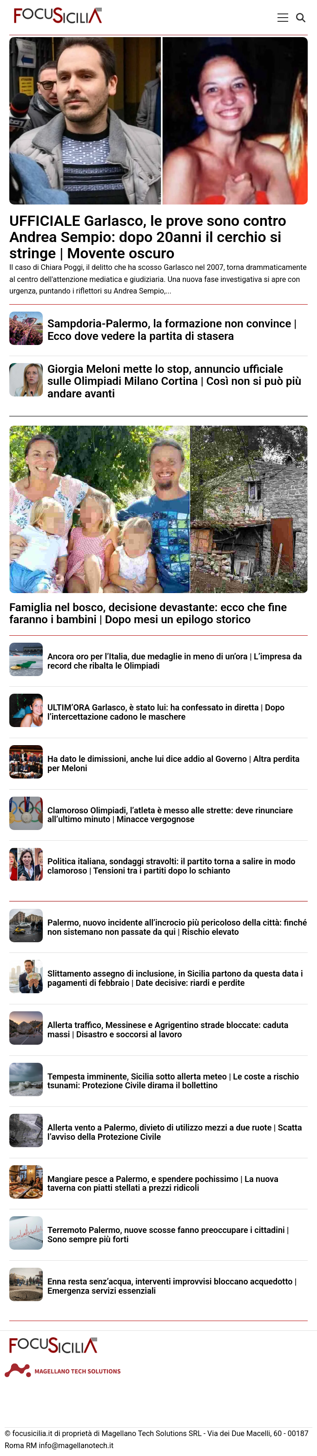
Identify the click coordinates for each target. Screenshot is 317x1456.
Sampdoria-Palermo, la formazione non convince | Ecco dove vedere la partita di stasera (172, 329)
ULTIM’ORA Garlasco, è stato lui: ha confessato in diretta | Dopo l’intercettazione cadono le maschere (165, 712)
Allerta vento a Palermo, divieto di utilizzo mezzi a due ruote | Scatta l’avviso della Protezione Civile (174, 1132)
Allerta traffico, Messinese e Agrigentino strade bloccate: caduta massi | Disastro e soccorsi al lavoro (167, 1029)
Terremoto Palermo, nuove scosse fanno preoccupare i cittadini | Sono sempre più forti (168, 1234)
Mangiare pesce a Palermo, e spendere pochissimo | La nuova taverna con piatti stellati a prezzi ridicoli (162, 1183)
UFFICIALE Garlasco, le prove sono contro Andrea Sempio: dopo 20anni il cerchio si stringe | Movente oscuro (147, 237)
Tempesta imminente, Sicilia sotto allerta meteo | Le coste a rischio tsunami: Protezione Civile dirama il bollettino (173, 1081)
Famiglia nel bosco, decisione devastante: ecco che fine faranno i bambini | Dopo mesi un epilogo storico (148, 613)
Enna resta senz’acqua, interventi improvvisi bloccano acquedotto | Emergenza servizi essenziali (172, 1286)
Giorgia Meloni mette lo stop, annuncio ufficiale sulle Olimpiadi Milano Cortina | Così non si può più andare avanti (174, 381)
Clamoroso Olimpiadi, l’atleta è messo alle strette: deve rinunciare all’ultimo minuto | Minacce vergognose (170, 814)
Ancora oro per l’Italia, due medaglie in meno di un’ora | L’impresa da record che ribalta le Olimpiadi (174, 661)
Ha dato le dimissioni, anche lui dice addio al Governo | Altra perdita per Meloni (173, 763)
